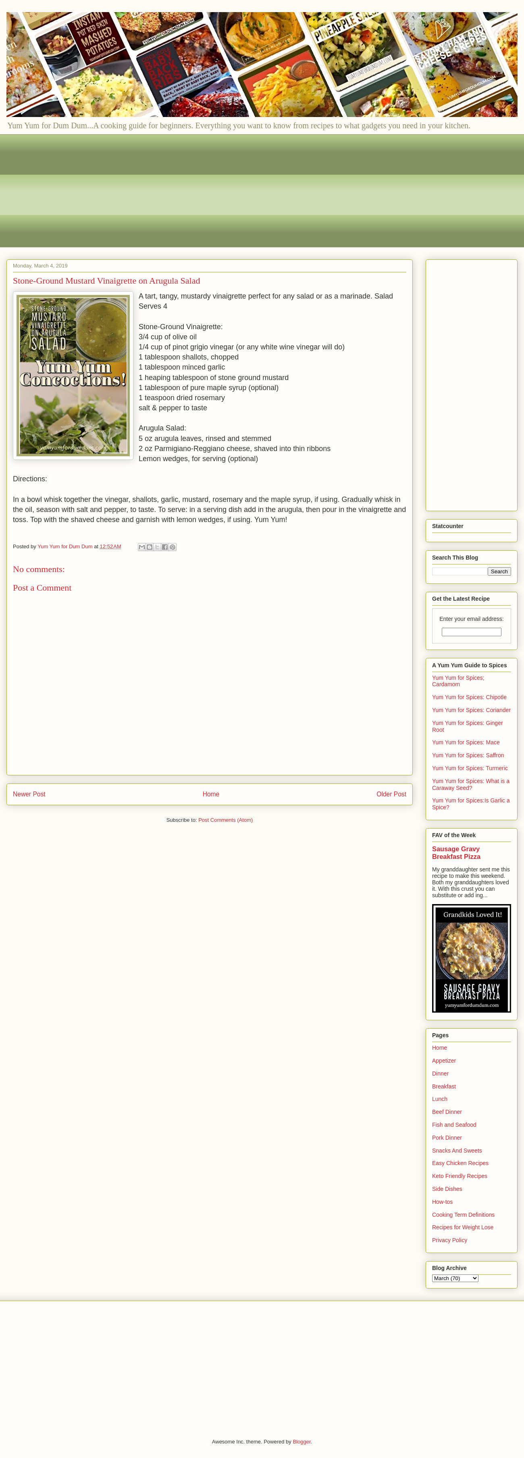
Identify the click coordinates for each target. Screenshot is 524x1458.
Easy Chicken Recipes (460, 1163)
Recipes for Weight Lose (462, 1227)
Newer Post (29, 794)
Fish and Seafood (454, 1125)
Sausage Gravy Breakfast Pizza (456, 852)
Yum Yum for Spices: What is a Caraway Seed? (470, 784)
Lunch (439, 1099)
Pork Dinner (447, 1137)
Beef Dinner (447, 1112)
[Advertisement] (254, 190)
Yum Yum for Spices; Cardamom (458, 681)
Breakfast (444, 1086)
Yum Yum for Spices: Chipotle (469, 697)
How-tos (442, 1202)
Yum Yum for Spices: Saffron (468, 755)
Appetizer (444, 1060)
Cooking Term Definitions (463, 1215)
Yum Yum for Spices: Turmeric (470, 768)
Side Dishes (447, 1189)
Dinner (440, 1073)
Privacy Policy (449, 1240)
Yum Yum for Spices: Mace (466, 742)
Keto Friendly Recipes (459, 1176)
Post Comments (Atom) (225, 820)
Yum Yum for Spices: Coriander (471, 710)
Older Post (391, 794)
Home (211, 794)
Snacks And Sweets (457, 1150)
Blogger (301, 1442)
